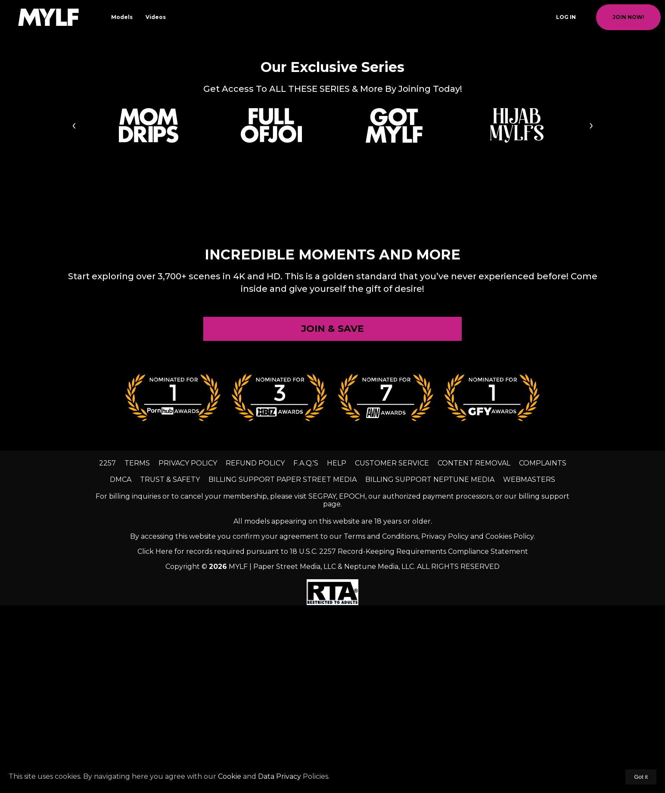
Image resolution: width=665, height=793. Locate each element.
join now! (628, 17)
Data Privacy (279, 776)
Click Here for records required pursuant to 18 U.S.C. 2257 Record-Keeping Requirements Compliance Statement (332, 551)
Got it (641, 777)
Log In (566, 17)
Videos (156, 17)
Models (122, 17)
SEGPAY (322, 496)
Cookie (229, 776)
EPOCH (352, 496)
